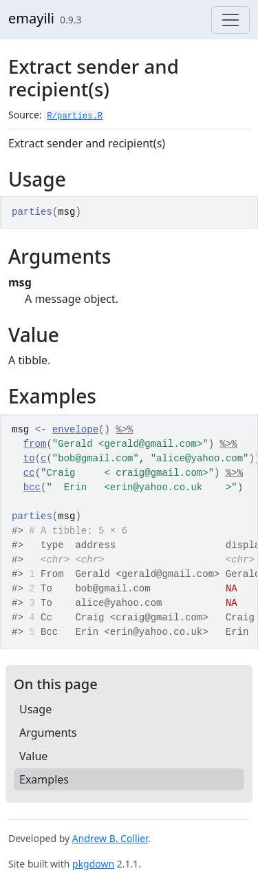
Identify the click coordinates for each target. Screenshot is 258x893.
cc (29, 473)
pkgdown (93, 863)
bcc (32, 487)
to (29, 458)
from (35, 444)
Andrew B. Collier (110, 838)
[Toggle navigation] (230, 20)
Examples (44, 779)
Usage (35, 709)
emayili (31, 18)
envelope (75, 429)
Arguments (48, 732)
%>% (124, 429)
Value (33, 756)
